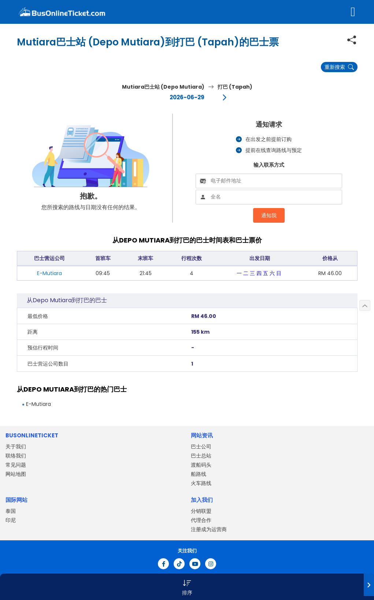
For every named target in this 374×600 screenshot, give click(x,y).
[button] (187, 587)
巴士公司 (201, 446)
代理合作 (201, 520)
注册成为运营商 (209, 529)
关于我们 (15, 446)
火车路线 (201, 483)
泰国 (10, 511)
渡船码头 (201, 464)
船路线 (198, 474)
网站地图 (15, 474)
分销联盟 (201, 511)
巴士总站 (201, 455)
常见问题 (15, 464)
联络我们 (15, 455)
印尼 (10, 520)
